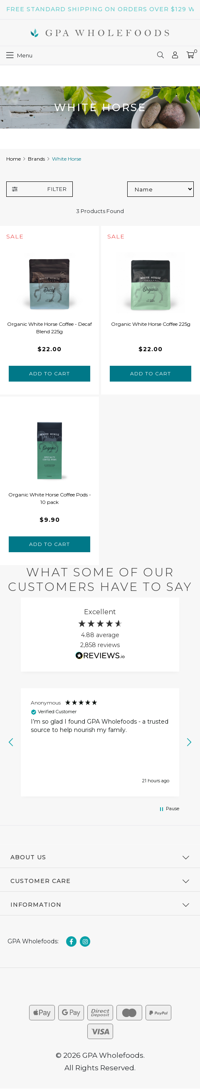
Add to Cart (49, 373)
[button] (11, 742)
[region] (100, 742)
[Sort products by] (160, 189)
